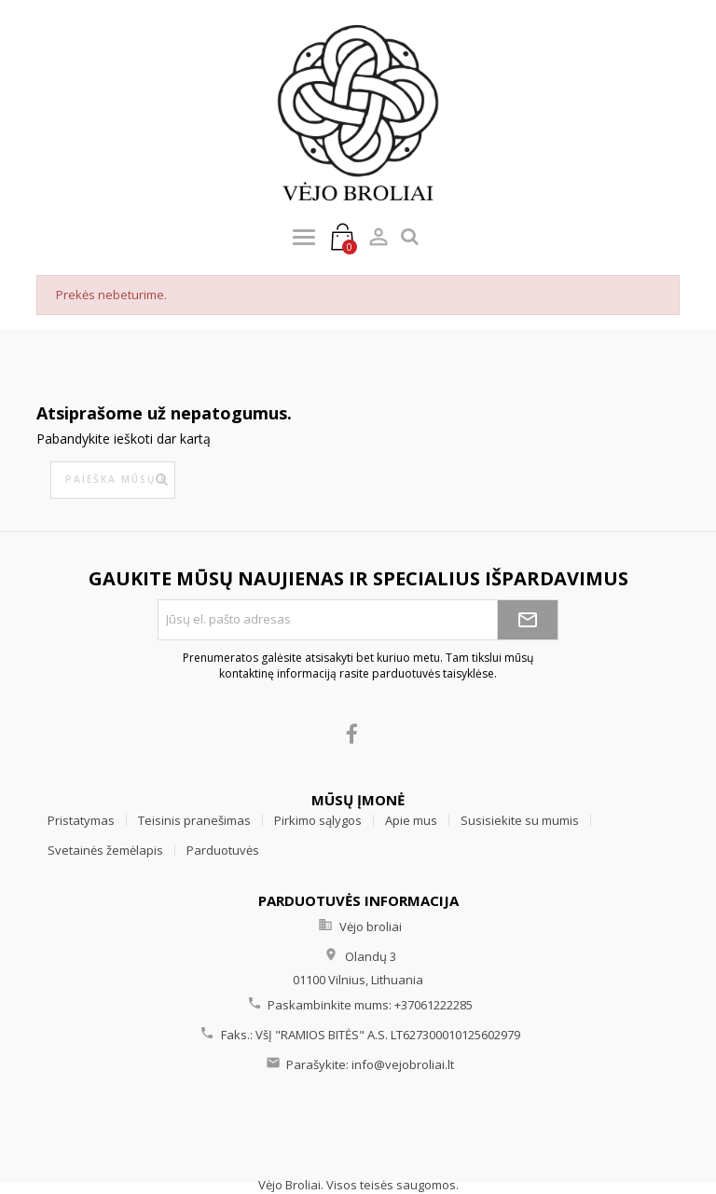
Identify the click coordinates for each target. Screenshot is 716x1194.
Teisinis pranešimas (194, 820)
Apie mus (411, 820)
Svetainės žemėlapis (105, 850)
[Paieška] (112, 480)
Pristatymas (81, 820)
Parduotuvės (222, 850)
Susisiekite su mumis (520, 820)
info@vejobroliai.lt (402, 1064)
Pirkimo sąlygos (318, 820)
